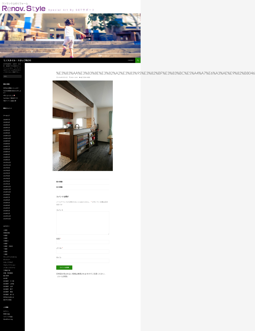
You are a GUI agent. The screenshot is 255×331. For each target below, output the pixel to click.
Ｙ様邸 (5, 254)
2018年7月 (6, 146)
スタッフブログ (8, 262)
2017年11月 (7, 165)
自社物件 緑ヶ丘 (8, 294)
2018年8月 (6, 144)
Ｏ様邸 (5, 238)
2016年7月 (6, 197)
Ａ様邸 (5, 230)
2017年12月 (7, 162)
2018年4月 (6, 154)
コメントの (7, 316)
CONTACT (131, 60)
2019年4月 (6, 133)
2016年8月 (6, 194)
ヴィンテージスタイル (10, 257)
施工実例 (6, 276)
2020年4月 (6, 122)
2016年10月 (7, 192)
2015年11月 (7, 216)
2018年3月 (6, 157)
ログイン (6, 311)
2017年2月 (6, 181)
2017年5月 (6, 173)
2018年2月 (6, 160)
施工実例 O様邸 (85, 77)
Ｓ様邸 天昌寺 (8, 246)
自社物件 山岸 (8, 286)
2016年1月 (6, 213)
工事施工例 (6, 270)
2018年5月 (6, 152)
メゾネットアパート (9, 267)
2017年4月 (6, 176)
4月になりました (9, 95)
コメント (59, 210)
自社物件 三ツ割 (8, 281)
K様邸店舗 (6, 233)
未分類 (5, 278)
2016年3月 (6, 208)
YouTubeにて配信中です (10, 98)
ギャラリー (6, 259)
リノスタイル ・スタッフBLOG (17, 60)
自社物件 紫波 (8, 292)
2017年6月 (6, 170)
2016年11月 (7, 189)
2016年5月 (6, 202)
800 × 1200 (74, 77)
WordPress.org (8, 319)
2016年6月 (6, 200)
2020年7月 (6, 119)
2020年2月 (6, 125)
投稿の (6, 314)
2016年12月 (7, 186)
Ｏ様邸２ (6, 241)
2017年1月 (6, 184)
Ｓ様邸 (5, 243)
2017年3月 (6, 178)
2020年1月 (6, 127)
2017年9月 (6, 168)
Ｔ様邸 (5, 249)
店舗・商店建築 (8, 273)
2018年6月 (6, 149)
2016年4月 (6, 205)
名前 (58, 239)
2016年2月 (6, 211)
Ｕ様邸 (5, 251)
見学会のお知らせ (8, 297)
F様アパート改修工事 (9, 101)
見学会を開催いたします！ (11, 88)
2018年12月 (7, 135)
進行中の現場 (7, 300)
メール (59, 248)
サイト (59, 257)
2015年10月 (7, 219)
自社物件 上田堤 (8, 284)
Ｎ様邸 (5, 235)
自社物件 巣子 (8, 289)
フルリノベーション (9, 265)
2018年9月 (6, 141)
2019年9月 (6, 130)
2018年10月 (7, 138)
